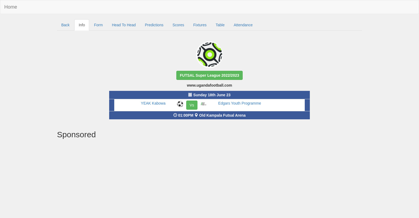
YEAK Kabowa (153, 103)
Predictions (154, 25)
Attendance (243, 25)
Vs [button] (192, 105)
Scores (178, 25)
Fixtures (200, 25)
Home (10, 7)
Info (82, 25)
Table (220, 25)
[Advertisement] (209, 179)
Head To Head (124, 25)
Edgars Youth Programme (239, 103)
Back (65, 25)
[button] (209, 75)
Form (98, 25)
